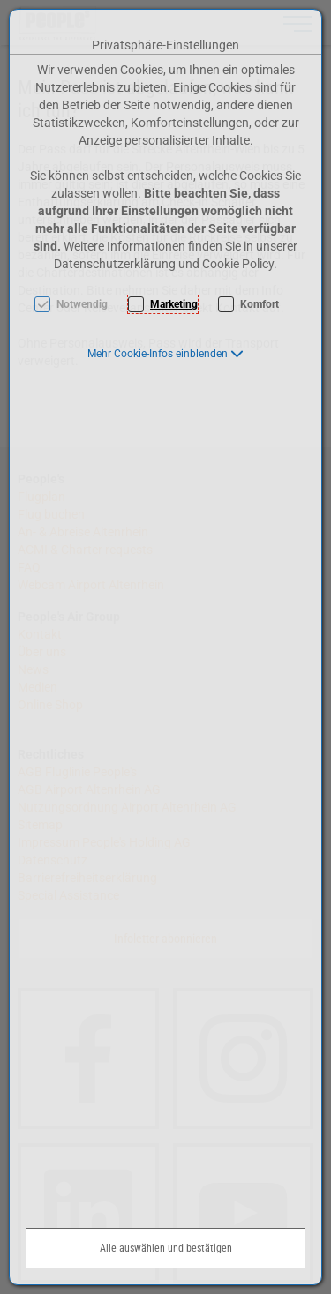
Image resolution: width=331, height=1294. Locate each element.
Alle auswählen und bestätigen (166, 1248)
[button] (165, 354)
